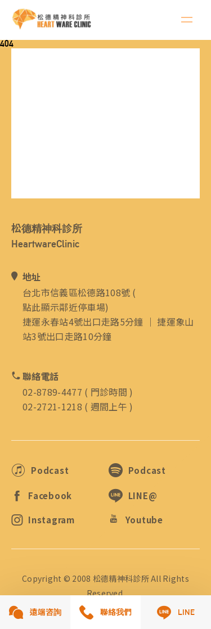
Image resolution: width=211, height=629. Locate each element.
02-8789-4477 (52, 392)
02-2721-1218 (52, 406)
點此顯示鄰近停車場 (64, 307)
